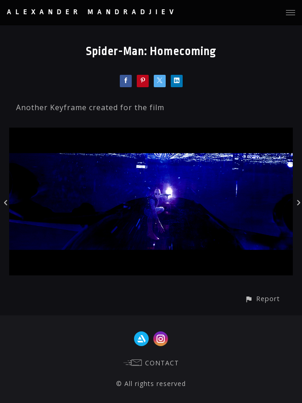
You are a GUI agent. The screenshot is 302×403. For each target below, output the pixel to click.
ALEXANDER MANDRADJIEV (92, 12)
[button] (262, 298)
